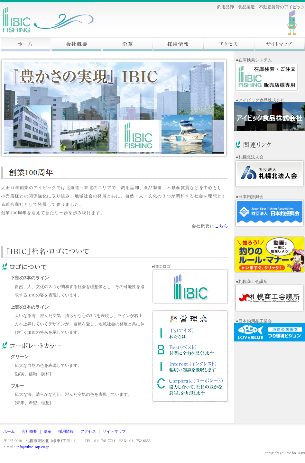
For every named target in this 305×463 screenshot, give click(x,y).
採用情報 (177, 44)
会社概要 (76, 44)
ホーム (25, 44)
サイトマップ (279, 44)
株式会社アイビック (64, 18)
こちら (221, 225)
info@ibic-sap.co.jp (33, 446)
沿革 (127, 44)
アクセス (228, 44)
